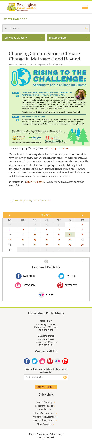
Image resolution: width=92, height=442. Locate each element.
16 (82, 234)
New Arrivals (44, 424)
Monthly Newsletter (44, 416)
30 (82, 244)
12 (35, 234)
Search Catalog (44, 402)
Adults (27, 200)
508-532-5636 (46, 344)
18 (23, 239)
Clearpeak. (49, 437)
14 (59, 234)
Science (46, 200)
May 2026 (46, 215)
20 (47, 239)
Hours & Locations (44, 413)
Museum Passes (44, 405)
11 (23, 234)
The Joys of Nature (58, 148)
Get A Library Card (44, 420)
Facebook (25, 276)
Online (19, 200)
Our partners (44, 386)
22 (70, 239)
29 (70, 244)
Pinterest (67, 285)
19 (35, 239)
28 (59, 244)
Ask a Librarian (44, 409)
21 (59, 239)
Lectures (37, 200)
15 (70, 234)
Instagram (25, 285)
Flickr (46, 294)
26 (35, 244)
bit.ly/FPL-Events (35, 182)
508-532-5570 (46, 329)
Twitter (67, 276)
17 (10, 239)
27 (47, 244)
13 (47, 234)
